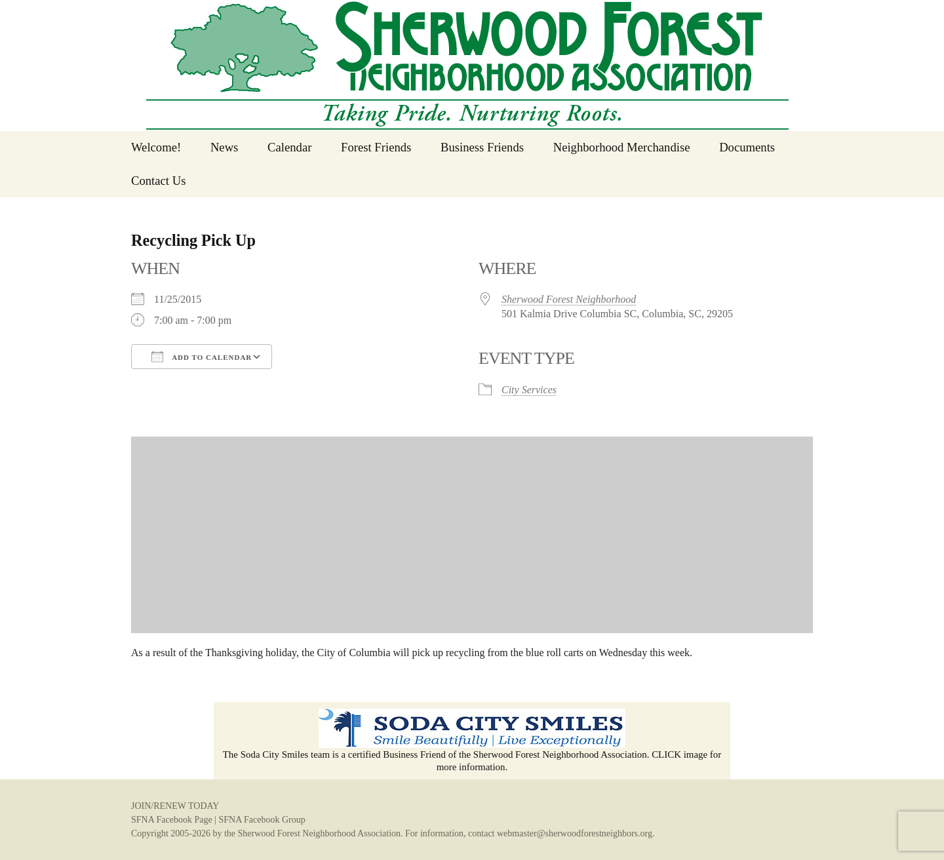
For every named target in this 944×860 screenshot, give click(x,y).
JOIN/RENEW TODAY (175, 806)
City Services (529, 389)
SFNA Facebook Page (171, 820)
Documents (747, 147)
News (224, 147)
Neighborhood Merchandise (621, 147)
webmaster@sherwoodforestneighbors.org (574, 833)
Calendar (289, 147)
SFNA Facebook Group (261, 820)
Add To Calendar (201, 356)
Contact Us (158, 180)
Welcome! (156, 147)
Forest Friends (376, 147)
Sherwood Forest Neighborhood (569, 299)
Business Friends (482, 147)
